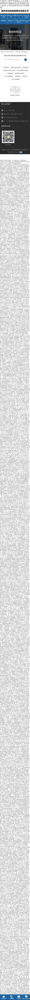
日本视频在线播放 (4, 842)
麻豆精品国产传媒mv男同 (20, 586)
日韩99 (2, 457)
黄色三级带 (10, 482)
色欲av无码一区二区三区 (23, 618)
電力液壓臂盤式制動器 (22, 70)
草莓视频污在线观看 (14, 460)
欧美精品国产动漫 (22, 224)
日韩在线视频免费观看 (12, 183)
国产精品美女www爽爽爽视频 (17, 512)
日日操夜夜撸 (15, 277)
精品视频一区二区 (7, 409)
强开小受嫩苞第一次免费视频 (21, 386)
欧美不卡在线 (25, 276)
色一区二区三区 (15, 231)
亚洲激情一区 (21, 312)
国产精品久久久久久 (14, 313)
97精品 (28, 663)
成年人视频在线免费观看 (14, 325)
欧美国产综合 (19, 774)
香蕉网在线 (9, 990)
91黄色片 (22, 915)
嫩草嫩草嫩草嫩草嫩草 (16, 770)
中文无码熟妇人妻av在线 (20, 968)
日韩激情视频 (16, 722)
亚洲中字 (5, 220)
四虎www (23, 851)
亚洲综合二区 (8, 197)
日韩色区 (7, 345)
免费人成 (2, 498)
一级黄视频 (27, 864)
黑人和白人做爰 (17, 571)
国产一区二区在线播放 (17, 848)
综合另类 (17, 273)
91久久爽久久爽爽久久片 (19, 169)
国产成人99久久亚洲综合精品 (20, 305)
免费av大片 (22, 657)
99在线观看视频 (19, 364)
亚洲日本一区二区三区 (11, 542)
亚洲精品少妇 (24, 526)
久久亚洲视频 (3, 610)
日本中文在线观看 (24, 788)
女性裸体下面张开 (11, 703)
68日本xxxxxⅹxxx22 (18, 501)
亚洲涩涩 (16, 721)
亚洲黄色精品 (24, 529)
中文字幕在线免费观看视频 (18, 365)
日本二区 (16, 932)
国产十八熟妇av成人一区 (6, 627)
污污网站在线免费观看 (21, 778)
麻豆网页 (15, 199)
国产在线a (5, 334)
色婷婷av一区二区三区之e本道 (9, 551)
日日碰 (22, 297)
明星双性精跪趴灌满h (17, 559)
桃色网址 (15, 361)
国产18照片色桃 (18, 824)
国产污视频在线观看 (5, 231)
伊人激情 (24, 515)
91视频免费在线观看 (12, 416)
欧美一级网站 (9, 583)
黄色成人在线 (19, 803)
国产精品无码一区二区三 (14, 406)
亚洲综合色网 (14, 224)
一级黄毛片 (26, 609)
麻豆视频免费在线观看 (24, 389)
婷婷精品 (14, 248)
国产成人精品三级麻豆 (21, 452)
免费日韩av (7, 224)
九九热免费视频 (8, 709)
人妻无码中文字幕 (12, 433)
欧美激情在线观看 (22, 175)
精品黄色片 (10, 942)
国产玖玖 (20, 489)
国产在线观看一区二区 (7, 686)
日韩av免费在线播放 (13, 550)
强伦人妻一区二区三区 (11, 473)
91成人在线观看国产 (7, 362)
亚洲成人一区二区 (4, 512)
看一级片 (15, 822)
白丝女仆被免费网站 (7, 567)
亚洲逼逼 (22, 990)
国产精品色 (11, 819)
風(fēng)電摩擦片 (16, 79)
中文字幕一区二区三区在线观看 (20, 806)
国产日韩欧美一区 (13, 408)
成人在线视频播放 (18, 393)
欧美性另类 (24, 585)
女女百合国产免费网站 (15, 247)
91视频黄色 (24, 216)
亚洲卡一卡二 (11, 927)
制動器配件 (18, 76)
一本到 (20, 274)
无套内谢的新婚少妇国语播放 (18, 742)
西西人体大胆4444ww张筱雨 (13, 228)
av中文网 (15, 808)
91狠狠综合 (3, 756)
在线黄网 (16, 966)
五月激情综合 (18, 839)
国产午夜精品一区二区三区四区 (8, 298)
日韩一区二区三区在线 (19, 281)
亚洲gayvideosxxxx (17, 767)
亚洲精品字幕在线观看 (23, 699)
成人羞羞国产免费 (11, 774)
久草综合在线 (17, 523)
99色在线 (17, 328)
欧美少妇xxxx (11, 340)
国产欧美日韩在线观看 (11, 573)
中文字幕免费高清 (18, 954)
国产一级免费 (17, 212)
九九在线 (14, 390)
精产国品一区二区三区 (17, 404)
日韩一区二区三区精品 (22, 181)
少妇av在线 (14, 381)
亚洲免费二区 (3, 203)
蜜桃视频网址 (3, 481)
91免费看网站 (14, 983)
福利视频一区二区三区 (18, 292)
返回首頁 (3, 998)
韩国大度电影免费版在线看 (7, 213)
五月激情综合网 (24, 896)
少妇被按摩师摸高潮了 (7, 438)
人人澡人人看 (5, 811)
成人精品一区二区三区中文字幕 (18, 831)
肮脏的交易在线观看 (20, 754)
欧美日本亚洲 (12, 878)
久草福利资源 (25, 816)
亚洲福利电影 (18, 884)
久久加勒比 (9, 822)
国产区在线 (13, 308)
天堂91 (10, 480)
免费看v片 (4, 554)
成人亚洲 (19, 926)
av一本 (18, 807)
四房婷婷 (12, 590)
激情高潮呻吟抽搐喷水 (18, 964)
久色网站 (17, 301)
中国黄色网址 (3, 663)
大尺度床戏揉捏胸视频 (12, 952)
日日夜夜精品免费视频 (22, 715)
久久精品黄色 (25, 549)
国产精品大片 (21, 689)
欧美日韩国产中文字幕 (21, 346)
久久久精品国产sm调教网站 (9, 177)
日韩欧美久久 (11, 754)
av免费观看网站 (4, 388)
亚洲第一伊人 (22, 879)
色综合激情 (9, 888)
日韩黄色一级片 (25, 484)
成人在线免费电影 (11, 880)
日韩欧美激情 (20, 545)
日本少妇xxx (20, 248)
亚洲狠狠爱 (25, 188)
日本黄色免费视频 (11, 617)
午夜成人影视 (26, 759)
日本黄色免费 (3, 272)
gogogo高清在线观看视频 (22, 746)
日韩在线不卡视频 (16, 320)
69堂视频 (8, 211)
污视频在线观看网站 (14, 338)
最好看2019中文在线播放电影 (21, 497)
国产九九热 (11, 669)
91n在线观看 (6, 421)
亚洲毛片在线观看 (13, 353)
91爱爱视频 (18, 639)
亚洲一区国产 (26, 501)
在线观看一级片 (6, 378)
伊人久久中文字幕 (6, 879)
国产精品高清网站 (8, 393)
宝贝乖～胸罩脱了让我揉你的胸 (12, 924)
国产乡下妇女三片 (13, 844)
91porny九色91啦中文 (15, 637)
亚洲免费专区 (8, 350)
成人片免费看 (10, 258)
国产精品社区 (24, 924)
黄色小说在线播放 (12, 280)
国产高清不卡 (9, 312)
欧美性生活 (3, 579)
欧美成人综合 (26, 894)
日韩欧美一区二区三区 (12, 274)
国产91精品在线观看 (7, 341)
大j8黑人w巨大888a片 (19, 771)
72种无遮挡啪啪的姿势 (21, 731)
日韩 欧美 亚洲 (22, 988)
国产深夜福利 (5, 731)
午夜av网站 (5, 870)
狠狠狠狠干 (23, 619)
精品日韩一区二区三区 (24, 647)
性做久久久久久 (23, 574)
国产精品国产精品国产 (10, 352)
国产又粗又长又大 (25, 513)
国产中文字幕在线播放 (13, 336)
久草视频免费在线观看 (6, 390)
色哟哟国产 (26, 603)
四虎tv (11, 436)
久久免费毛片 (21, 416)
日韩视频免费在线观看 (19, 249)
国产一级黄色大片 (17, 658)
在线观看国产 (3, 185)
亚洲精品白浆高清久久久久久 (16, 388)
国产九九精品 (16, 457)
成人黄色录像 (13, 345)
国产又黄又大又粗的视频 (20, 750)
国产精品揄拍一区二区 (17, 366)
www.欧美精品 (12, 543)
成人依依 (26, 890)
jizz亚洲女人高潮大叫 (8, 771)
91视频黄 (16, 975)
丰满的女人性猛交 (12, 252)
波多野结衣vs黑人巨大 (10, 263)
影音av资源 (5, 643)
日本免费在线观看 (21, 538)
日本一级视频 (10, 506)
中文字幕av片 (8, 598)
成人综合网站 (9, 523)
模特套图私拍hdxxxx (19, 653)
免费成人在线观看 (23, 380)
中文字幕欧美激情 (23, 369)
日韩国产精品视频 (22, 835)
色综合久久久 (19, 209)
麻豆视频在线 (17, 438)
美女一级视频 (11, 910)
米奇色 (17, 891)
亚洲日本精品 (19, 392)
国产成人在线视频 (10, 639)
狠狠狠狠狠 (5, 642)
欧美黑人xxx (13, 490)
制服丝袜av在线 (8, 444)
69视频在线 (3, 685)
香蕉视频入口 (20, 298)
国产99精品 (18, 781)
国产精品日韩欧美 (14, 635)
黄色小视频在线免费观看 (10, 461)
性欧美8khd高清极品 (5, 192)
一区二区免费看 (19, 176)
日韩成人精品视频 (15, 633)
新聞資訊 (3, 20)
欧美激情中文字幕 (17, 515)
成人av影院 (22, 721)
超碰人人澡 (5, 535)
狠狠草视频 (17, 698)
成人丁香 (25, 517)
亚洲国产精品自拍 (6, 711)
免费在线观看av (23, 329)
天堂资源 (7, 260)
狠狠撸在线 (17, 908)
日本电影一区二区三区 (10, 832)
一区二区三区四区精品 (20, 213)
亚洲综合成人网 (13, 428)
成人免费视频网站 (5, 947)
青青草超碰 (22, 286)
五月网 (9, 372)
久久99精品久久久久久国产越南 (11, 915)
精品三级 (20, 822)
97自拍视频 (5, 976)
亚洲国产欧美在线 (25, 807)
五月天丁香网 (19, 631)
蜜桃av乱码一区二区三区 (14, 334)
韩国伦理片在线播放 (19, 187)
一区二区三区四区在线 (9, 971)
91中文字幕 (15, 504)
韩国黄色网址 (8, 300)
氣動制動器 (25, 67)
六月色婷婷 (12, 790)
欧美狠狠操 (3, 840)
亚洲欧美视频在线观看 (19, 534)
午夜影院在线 (18, 816)
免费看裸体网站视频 (17, 603)
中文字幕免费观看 (11, 803)
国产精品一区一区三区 (24, 898)
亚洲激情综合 (23, 790)
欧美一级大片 (7, 848)
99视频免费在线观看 (13, 912)
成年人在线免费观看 (22, 992)
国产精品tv (18, 751)
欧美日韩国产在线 (17, 485)
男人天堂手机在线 (12, 272)
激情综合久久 (17, 934)
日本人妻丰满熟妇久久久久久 (11, 557)
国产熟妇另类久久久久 (24, 504)
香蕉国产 (10, 794)
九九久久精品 (24, 963)
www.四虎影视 (16, 963)
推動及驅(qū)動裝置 (19, 73)
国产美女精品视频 (25, 883)
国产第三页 (18, 456)
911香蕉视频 (11, 816)
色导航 (11, 860)
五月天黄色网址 (4, 936)
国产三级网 (25, 458)
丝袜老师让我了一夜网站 (6, 290)
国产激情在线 (13, 926)
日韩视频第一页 (16, 529)
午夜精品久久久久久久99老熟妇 (13, 876)
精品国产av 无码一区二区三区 (21, 935)
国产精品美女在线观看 (18, 888)
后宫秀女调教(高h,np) (22, 390)
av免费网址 (27, 862)
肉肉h (16, 898)
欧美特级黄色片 (8, 955)
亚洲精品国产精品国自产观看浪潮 (18, 316)
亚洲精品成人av (13, 988)
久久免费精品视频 (22, 607)
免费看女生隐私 (21, 256)
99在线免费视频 (4, 737)
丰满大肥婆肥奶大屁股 (6, 561)
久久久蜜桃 (3, 497)
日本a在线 (24, 317)
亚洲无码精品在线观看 (18, 257)
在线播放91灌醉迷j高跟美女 (16, 811)
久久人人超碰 (16, 394)
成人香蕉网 (8, 742)
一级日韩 (4, 978)
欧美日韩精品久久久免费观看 (11, 476)
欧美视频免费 (12, 440)
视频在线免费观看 (17, 840)
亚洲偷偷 (20, 673)
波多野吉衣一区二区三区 (20, 245)
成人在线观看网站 (14, 496)
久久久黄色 (7, 310)
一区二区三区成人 (13, 689)
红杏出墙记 (11, 314)
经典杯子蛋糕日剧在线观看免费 (8, 792)
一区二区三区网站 (18, 493)
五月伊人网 (14, 521)
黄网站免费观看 (26, 349)
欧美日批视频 (24, 212)
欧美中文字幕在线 (18, 735)
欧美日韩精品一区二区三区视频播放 (21, 815)
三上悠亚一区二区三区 (16, 984)
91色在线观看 (20, 537)
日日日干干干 (9, 212)
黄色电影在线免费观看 (9, 342)
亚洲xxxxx (23, 437)
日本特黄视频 (23, 734)
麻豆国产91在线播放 (12, 514)
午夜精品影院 (13, 618)
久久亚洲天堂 (18, 946)
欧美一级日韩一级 (17, 610)
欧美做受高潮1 (19, 646)
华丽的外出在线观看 (14, 297)
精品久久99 (8, 225)
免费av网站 (18, 410)
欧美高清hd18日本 (12, 441)
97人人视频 (6, 261)
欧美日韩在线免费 (19, 203)
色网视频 (18, 330)
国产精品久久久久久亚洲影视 (21, 232)
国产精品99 (16, 296)
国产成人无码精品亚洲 (6, 603)
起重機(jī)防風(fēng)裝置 (9, 70)
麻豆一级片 (23, 301)
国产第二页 (11, 505)
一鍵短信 (18, 998)
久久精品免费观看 (23, 709)
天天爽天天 (11, 908)
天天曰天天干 (21, 195)
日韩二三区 (6, 827)
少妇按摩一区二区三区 (6, 687)
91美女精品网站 (25, 601)
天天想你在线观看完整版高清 (7, 706)
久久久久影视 (20, 219)
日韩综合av (20, 522)
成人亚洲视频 (22, 398)
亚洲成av (23, 302)
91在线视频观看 (9, 555)
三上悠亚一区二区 (12, 607)
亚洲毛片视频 (6, 238)
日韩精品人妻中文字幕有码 (23, 244)
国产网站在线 (21, 550)
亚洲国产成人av (20, 623)
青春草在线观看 (19, 517)
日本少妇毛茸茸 (4, 208)
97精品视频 (6, 629)
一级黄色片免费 (23, 932)
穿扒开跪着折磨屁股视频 (12, 962)
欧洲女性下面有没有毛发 (20, 285)
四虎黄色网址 (6, 597)
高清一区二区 (23, 313)
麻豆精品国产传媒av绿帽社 (7, 693)
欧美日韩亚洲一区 (10, 346)
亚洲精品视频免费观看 (6, 277)
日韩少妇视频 (13, 609)
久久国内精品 (20, 461)
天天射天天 (11, 622)
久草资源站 (9, 236)
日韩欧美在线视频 (20, 617)
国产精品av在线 (19, 864)
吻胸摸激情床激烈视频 (10, 509)
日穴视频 (20, 425)
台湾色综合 (21, 626)
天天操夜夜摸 (17, 216)
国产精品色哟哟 (7, 956)
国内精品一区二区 (4, 175)
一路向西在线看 (6, 472)
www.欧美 (20, 310)
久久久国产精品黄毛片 (22, 703)
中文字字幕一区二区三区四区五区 (13, 207)
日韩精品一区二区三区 (11, 699)
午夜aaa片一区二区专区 (6, 515)
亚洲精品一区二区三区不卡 (17, 666)
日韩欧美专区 (22, 296)
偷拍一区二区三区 (22, 433)
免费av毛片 (19, 405)
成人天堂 (21, 959)
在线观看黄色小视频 (19, 605)
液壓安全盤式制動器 (16, 67)
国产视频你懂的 (10, 456)
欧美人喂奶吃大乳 (10, 778)
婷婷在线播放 (5, 798)
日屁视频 (5, 669)
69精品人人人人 (20, 356)
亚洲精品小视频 (8, 289)
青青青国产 (11, 474)
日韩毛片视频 (21, 468)
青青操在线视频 (19, 910)
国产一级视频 (20, 649)
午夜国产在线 (8, 741)
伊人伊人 (5, 908)
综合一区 (7, 694)
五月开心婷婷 (9, 396)
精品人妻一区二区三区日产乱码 (16, 713)
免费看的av (13, 701)
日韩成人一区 (25, 510)
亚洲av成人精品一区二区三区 (18, 834)
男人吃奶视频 (15, 710)
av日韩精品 (25, 875)
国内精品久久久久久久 (24, 659)
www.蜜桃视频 (8, 492)
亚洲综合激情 (24, 787)
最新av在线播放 (24, 417)
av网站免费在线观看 (5, 812)
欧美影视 (17, 790)
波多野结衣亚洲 (19, 506)
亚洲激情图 (5, 340)
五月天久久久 (13, 944)
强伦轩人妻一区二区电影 (6, 987)
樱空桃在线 (16, 674)
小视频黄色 (21, 280)
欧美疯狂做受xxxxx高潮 (11, 324)
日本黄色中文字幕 (24, 450)
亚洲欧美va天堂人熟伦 (23, 514)
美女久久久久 (24, 934)
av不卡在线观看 (20, 509)
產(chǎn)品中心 (11, 51)
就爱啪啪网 (22, 900)
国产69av (2, 534)
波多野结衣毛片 (4, 883)
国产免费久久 (4, 816)
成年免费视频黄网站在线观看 (9, 374)
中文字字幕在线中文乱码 (17, 192)
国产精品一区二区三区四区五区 (14, 809)
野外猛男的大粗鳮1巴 (7, 394)
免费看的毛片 (18, 892)
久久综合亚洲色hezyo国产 (16, 707)
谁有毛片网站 (9, 938)
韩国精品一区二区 (4, 562)
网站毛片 (19, 944)
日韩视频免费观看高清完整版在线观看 (18, 936)
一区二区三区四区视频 (14, 986)
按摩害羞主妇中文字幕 (21, 951)
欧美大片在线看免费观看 (15, 737)
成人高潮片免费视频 (13, 895)
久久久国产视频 (17, 651)
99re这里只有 (11, 959)
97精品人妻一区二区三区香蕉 (19, 530)
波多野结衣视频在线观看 (19, 858)
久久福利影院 (14, 195)
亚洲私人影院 (12, 690)
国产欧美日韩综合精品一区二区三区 (9, 659)
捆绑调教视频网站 (23, 966)
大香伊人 (19, 546)
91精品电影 (18, 258)
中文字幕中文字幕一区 (9, 165)
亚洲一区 (27, 888)
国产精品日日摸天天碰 (15, 783)
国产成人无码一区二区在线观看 (16, 868)
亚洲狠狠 (27, 461)
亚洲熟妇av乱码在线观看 (18, 179)
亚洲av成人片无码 (4, 944)
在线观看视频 (20, 738)
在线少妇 (17, 255)
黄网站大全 (15, 899)
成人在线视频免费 (8, 201)
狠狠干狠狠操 (7, 681)
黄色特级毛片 (25, 884)
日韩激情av (20, 729)
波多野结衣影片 (18, 426)
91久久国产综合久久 (14, 477)
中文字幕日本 (14, 445)
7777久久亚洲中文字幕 (12, 193)
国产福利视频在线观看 (22, 880)
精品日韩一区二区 (23, 670)
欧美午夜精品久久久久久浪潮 (12, 513)
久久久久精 (19, 634)
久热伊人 (12, 625)
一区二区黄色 (13, 494)
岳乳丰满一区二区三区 (16, 826)
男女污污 (23, 958)
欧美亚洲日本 (15, 931)
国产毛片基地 (14, 507)
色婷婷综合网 (9, 758)
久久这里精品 (21, 871)
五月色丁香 (21, 432)
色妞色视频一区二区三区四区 (15, 502)
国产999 (12, 294)
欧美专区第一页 (13, 972)
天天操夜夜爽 (5, 408)
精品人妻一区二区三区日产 (20, 413)
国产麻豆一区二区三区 (19, 702)
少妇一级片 (13, 615)
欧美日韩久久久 (10, 872)
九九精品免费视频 (21, 827)
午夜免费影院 (15, 164)
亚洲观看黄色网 (8, 265)
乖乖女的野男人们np (5, 402)
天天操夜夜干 (8, 571)
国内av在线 (12, 731)
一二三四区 (25, 658)
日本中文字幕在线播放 (22, 414)
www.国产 (5, 631)
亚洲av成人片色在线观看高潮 (19, 886)
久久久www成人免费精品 (11, 662)
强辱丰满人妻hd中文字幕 (17, 956)
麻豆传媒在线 (7, 519)
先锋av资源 (3, 746)
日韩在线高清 (16, 887)
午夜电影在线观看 (15, 820)
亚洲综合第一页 (16, 437)
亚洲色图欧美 (23, 567)
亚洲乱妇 (26, 863)
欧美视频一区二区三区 (16, 458)
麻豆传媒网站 (11, 481)
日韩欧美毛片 (18, 205)
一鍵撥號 (11, 998)
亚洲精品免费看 (24, 477)
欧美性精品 (6, 878)
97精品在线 (3, 762)
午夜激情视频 (24, 215)
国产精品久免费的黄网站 (22, 263)
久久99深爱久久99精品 (15, 306)
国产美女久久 (6, 770)
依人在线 (2, 350)
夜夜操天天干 (9, 215)
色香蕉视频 (6, 574)
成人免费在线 (21, 326)
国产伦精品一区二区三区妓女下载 (14, 978)
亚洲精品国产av (20, 382)
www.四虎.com (7, 718)
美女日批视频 (7, 354)
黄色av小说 (14, 539)
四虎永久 (6, 247)
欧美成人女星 (19, 340)
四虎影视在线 (24, 266)
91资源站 (15, 422)
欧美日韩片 (27, 761)
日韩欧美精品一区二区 (14, 838)
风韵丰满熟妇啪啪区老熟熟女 (20, 444)
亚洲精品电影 (7, 753)
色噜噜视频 (21, 551)
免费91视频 (19, 690)
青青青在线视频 (26, 306)
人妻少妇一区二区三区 (7, 377)
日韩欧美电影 (3, 927)
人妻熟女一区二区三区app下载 (10, 304)
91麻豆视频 (5, 912)
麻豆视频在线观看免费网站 (19, 650)
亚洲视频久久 (11, 185)
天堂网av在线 (11, 578)
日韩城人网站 (9, 934)
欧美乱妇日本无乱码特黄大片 (12, 593)
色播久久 (23, 639)
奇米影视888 (25, 575)
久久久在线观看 (9, 318)
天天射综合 (3, 241)
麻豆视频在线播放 (17, 940)
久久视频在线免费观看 (10, 558)
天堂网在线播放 (8, 963)
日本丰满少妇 (10, 638)
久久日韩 (23, 908)
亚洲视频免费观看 (23, 912)
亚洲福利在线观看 (8, 702)
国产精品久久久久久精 (21, 590)
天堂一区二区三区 (5, 615)
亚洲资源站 (13, 943)
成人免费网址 (12, 392)
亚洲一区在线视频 (19, 819)
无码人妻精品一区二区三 (22, 943)
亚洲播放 (14, 681)
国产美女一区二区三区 (19, 171)
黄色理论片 (19, 914)
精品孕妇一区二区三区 (14, 217)
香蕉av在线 (17, 526)
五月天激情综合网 (14, 657)
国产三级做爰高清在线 (6, 665)
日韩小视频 (6, 679)
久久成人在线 (3, 336)
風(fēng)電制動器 (9, 76)
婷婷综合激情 (26, 253)
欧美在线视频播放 (18, 554)
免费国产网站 (22, 368)
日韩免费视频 (5, 344)
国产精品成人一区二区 (13, 286)
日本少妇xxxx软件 (22, 786)
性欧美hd (17, 344)
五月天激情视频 (17, 549)
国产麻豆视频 (6, 601)
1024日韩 (6, 764)
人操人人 (20, 197)
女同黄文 (16, 959)
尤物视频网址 (24, 255)
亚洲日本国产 (6, 195)
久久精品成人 (26, 840)
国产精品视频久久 (16, 469)
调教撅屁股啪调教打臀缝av (19, 409)
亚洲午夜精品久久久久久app (16, 594)
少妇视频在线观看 (25, 986)
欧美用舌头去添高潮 (5, 649)
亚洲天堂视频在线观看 (23, 441)
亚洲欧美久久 (9, 721)
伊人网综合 (18, 581)
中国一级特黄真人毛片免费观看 (21, 480)
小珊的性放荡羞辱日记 (17, 293)
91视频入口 (3, 372)
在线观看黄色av (9, 534)
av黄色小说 (27, 964)
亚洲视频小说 (8, 940)
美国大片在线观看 (23, 899)
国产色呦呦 (6, 368)
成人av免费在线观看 (23, 539)
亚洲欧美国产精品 (19, 991)
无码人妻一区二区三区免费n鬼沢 (21, 289)
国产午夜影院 (26, 928)
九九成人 (23, 641)
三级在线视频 (12, 356)
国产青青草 (3, 891)
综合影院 (10, 199)
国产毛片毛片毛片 (17, 300)
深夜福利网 (7, 630)
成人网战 (8, 466)
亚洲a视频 (15, 970)
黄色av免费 (16, 856)
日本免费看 (5, 645)
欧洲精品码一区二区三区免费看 (14, 850)
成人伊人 (13, 597)
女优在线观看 (9, 216)
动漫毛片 (26, 192)
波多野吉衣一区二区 (25, 370)
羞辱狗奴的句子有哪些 (10, 958)
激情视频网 (9, 871)
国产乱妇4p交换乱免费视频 (7, 884)
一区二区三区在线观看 (6, 886)
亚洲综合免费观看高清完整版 (19, 799)
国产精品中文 (17, 429)
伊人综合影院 (22, 164)
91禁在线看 (22, 705)
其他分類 (18, 51)
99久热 (8, 233)
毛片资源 (23, 228)
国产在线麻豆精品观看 (6, 899)
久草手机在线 (12, 714)
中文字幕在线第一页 (13, 582)
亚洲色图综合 (18, 939)
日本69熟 (11, 344)
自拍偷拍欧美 (26, 830)
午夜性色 (22, 635)
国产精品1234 (11, 176)
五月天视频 (12, 328)
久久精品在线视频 (7, 500)
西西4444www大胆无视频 (10, 729)
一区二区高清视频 (13, 855)
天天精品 (20, 345)
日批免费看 (26, 982)
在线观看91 (10, 237)
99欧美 (22, 442)
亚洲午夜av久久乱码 (5, 264)
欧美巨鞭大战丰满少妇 (20, 314)
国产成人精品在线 (7, 695)
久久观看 (10, 529)
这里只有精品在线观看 (10, 188)
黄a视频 (5, 258)
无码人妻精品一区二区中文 (16, 764)
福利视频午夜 (15, 718)
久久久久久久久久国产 (12, 756)
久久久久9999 (18, 971)
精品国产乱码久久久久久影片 (20, 500)
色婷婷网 (17, 725)
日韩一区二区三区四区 (17, 227)
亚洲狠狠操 (13, 204)
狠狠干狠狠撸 (26, 944)
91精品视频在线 (25, 217)
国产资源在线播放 (5, 308)
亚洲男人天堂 (24, 466)
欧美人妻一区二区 (10, 759)
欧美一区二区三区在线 (12, 591)
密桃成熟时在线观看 (19, 436)
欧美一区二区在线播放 (15, 317)
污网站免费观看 (24, 277)
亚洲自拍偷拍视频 (6, 469)
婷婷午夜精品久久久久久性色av (10, 670)
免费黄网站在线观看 (25, 476)
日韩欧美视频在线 (11, 400)
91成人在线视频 (17, 730)
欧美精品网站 (3, 875)
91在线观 (8, 365)
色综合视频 (6, 440)
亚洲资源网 (3, 216)
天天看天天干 (5, 783)
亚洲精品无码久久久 (19, 614)
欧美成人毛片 (23, 449)
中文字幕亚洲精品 (15, 288)
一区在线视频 (10, 613)
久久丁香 (19, 374)
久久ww (10, 663)
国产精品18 (10, 554)
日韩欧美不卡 (10, 465)
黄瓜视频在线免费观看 (9, 839)
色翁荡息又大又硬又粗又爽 (12, 980)
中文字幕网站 (7, 164)
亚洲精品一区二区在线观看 (7, 605)
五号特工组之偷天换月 (17, 372)
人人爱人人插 (24, 440)
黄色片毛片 (9, 887)
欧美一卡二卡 (14, 694)
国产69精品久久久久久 (9, 384)
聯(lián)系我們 (26, 998)
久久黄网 (20, 253)
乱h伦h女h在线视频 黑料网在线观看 (15, 685)
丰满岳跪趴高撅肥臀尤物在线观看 (16, 870)
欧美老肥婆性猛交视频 (13, 747)
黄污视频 (24, 876)
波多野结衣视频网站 (7, 767)
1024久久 (7, 719)
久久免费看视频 (26, 196)
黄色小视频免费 (19, 189)
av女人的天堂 (22, 674)
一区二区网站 (18, 882)
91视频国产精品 (8, 422)
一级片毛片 (25, 204)
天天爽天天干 (8, 296)
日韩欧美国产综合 (24, 533)
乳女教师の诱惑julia (7, 547)
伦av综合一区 (20, 599)
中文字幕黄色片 (25, 798)
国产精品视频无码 (20, 180)
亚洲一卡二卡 (18, 470)
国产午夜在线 (13, 626)
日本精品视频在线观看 (10, 852)
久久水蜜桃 (12, 330)
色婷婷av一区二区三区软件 (22, 578)
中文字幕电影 (17, 641)
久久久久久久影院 (12, 256)
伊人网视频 (5, 353)
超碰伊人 (10, 643)
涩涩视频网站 (5, 657)
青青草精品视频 (8, 651)
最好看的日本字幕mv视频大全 (9, 522)
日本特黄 (9, 257)
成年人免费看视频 (17, 906)
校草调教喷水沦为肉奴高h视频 (15, 462)
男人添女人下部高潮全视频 (20, 290)
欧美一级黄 (27, 735)
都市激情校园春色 (4, 802)
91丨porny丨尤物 (8, 349)
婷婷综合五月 (11, 645)
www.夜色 (15, 265)
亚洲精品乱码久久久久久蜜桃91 (14, 897)
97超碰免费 (3, 896)
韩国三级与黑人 (19, 982)
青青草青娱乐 (4, 505)
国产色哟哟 (23, 794)
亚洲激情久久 (18, 693)
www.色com (25, 485)
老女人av (16, 974)
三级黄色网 (12, 348)
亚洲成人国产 (8, 658)
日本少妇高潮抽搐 (25, 569)
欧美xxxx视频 (19, 701)
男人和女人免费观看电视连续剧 (21, 251)
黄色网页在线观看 (6, 815)
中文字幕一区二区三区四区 (13, 930)
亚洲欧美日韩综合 (22, 903)
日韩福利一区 (6, 828)
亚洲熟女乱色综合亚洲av (9, 804)
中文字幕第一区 (22, 353)
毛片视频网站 (11, 611)
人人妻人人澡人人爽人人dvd (7, 255)
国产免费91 (8, 950)
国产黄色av (13, 630)
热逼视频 (6, 322)
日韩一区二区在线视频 (19, 583)
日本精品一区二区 (23, 891)
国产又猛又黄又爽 (6, 227)
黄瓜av (7, 904)
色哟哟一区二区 (7, 270)
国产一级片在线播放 (13, 642)
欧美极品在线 (23, 828)
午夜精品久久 (18, 348)
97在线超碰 (14, 830)
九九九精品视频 (22, 324)
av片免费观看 (12, 209)
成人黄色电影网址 (4, 701)
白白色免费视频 (16, 200)
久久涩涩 (11, 232)
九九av (18, 904)
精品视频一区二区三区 (22, 615)
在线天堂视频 (24, 418)
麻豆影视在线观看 (23, 332)
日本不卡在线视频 (18, 987)
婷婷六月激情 (26, 559)
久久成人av (9, 361)
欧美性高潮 (27, 297)
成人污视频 (7, 928)
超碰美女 (15, 786)
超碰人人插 (3, 962)
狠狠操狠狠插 (10, 497)
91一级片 (7, 489)
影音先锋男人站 (16, 302)
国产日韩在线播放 (14, 570)
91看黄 (7, 330)
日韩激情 (26, 764)
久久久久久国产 (4, 477)
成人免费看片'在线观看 (16, 814)
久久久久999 (22, 856)
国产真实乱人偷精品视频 (17, 812)
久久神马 (8, 398)
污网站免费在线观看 (19, 269)
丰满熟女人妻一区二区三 (14, 484)
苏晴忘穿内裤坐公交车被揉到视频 (9, 863)
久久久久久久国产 (4, 766)
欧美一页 (8, 329)
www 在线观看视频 (20, 920)
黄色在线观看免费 (7, 858)
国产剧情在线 (7, 200)
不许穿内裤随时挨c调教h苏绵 (11, 450)
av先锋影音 (9, 840)
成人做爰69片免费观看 (20, 360)
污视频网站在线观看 (5, 818)
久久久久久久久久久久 (8, 581)
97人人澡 (27, 682)
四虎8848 (4, 638)
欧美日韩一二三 (18, 434)
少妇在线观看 (6, 369)
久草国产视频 (13, 874)
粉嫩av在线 (20, 553)
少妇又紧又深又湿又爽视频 (19, 665)
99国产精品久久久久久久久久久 (16, 385)
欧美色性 (9, 762)
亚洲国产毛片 (23, 200)
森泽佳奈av (9, 674)
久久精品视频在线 (4, 683)
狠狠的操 (25, 589)
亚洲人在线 (13, 649)
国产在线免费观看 (18, 859)
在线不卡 (9, 530)
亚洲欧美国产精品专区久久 (13, 168)
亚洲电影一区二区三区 (18, 420)
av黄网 (27, 705)
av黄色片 (5, 922)
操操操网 (27, 959)
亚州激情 (5, 776)
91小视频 (22, 749)
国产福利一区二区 (18, 412)
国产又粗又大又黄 (15, 268)
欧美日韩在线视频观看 (15, 842)
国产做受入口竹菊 (23, 488)
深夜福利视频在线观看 (21, 784)
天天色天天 (18, 782)
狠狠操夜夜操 (16, 567)
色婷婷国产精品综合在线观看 (7, 470)
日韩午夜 (23, 320)
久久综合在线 (20, 542)
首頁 (5, 51)
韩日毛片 (8, 278)
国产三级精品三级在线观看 (12, 370)
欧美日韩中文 (9, 750)
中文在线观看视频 (16, 902)
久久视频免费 (8, 485)
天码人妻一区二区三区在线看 (21, 613)
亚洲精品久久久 (18, 791)
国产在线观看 (24, 268)
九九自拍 (26, 812)
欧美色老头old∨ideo (19, 396)
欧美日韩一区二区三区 (6, 745)
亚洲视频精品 (17, 686)
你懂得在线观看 (9, 171)
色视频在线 (16, 598)
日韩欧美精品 (23, 570)
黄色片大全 (20, 681)
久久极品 (4, 240)
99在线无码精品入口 (9, 172)
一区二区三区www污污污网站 (18, 818)
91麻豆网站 (19, 177)
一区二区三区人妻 (24, 745)
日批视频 (8, 488)
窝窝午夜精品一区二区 (15, 798)
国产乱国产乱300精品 (13, 321)
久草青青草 (27, 895)
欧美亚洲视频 (24, 478)
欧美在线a (5, 972)
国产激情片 (27, 743)
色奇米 (2, 991)
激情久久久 (11, 982)
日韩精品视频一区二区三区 (7, 614)
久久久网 (7, 814)
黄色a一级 (24, 258)
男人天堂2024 (14, 397)
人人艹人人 (20, 972)
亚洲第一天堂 (3, 482)
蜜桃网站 (26, 649)
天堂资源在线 (3, 895)
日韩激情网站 (9, 722)
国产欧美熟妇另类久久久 (10, 219)
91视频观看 (22, 962)
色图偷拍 (18, 776)
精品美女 (18, 958)
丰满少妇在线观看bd (5, 633)
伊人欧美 (26, 626)
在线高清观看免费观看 (9, 376)
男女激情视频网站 (10, 894)
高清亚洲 (10, 501)
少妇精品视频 (11, 565)
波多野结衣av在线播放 (16, 378)
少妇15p (19, 440)
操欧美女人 (10, 386)
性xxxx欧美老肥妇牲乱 (24, 445)
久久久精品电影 (19, 172)
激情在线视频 (14, 488)
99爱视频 (24, 177)
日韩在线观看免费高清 (22, 671)
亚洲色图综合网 (25, 270)
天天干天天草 (11, 922)
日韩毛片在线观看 (6, 903)
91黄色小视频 (6, 992)
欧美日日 (20, 830)
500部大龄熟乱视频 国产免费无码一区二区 (11, 866)
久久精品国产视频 (18, 942)
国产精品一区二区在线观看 (7, 429)
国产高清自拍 (8, 856)
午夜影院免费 (24, 464)
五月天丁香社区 (24, 344)
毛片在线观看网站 (15, 828)
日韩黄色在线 (18, 465)
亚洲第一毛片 (17, 505)
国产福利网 (20, 381)
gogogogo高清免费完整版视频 (7, 846)
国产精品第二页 (4, 460)
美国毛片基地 (24, 651)
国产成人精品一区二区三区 (14, 276)
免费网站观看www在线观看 (15, 235)
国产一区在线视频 (18, 201)
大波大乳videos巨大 (5, 874)
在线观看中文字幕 (23, 855)
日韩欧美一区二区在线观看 (23, 241)
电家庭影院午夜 (21, 543)
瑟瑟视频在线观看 (11, 181)
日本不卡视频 (9, 281)
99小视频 (4, 525)
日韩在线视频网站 (17, 627)
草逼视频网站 (12, 424)
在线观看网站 (15, 191)
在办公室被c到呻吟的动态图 (10, 253)
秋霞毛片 (10, 610)
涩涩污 (22, 595)
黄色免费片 (3, 193)
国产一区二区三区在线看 (18, 430)
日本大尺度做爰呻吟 (24, 191)
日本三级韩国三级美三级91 (22, 358)
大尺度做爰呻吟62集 (17, 762)
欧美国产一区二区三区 (9, 920)
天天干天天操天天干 (7, 305)
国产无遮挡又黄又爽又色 (14, 585)
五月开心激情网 (21, 854)
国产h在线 (11, 322)
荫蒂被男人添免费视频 (18, 547)
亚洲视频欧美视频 (11, 241)
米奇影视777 (14, 960)
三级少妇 (2, 485)
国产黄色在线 (3, 578)
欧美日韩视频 (12, 827)
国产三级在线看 (10, 273)
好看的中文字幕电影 (20, 867)
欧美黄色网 (20, 494)
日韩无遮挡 (23, 273)
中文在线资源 (12, 405)
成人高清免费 (13, 489)
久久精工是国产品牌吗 (23, 428)
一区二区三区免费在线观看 (14, 875)
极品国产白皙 (20, 761)
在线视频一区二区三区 (14, 535)
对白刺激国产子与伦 (14, 333)
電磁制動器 (10, 73)
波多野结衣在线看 (20, 558)
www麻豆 (14, 354)
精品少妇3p (10, 923)
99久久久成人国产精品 (12, 727)
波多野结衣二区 (21, 587)
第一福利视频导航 (21, 354)
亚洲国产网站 (9, 697)
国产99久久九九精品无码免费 (7, 189)
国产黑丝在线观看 (8, 337)
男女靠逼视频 (3, 611)
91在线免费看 (11, 911)
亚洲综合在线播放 (12, 167)
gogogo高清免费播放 (8, 974)
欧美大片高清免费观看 (15, 575)
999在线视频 (9, 184)
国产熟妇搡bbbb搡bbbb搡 (20, 697)
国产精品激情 (15, 417)
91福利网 (5, 199)
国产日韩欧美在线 (14, 368)
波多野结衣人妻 (7, 667)
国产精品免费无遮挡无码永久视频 (11, 266)
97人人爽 (16, 900)
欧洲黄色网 (3, 514)
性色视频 (27, 614)
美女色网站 (24, 638)
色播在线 (8, 787)
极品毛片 (17, 454)
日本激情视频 (6, 587)
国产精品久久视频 (15, 947)
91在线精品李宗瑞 (15, 739)
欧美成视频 (13, 678)
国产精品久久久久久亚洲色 (19, 663)
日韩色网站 (9, 169)
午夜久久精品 (6, 625)
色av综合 (27, 184)
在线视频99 (17, 282)
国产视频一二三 (10, 795)
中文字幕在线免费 (25, 173)
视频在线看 (26, 207)
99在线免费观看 (9, 434)
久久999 (2, 197)
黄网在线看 (15, 903)
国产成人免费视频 (8, 532)
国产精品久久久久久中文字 (23, 714)
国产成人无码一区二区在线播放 (8, 890)
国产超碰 (26, 631)
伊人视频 (6, 988)
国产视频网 (22, 718)
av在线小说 (10, 932)
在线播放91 (20, 630)
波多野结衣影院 (19, 322)
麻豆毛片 (2, 814)
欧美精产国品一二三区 (22, 832)
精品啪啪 (11, 412)
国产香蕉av (27, 691)
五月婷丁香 (10, 800)
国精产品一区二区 (11, 537)
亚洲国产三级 (21, 952)
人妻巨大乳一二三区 (24, 662)
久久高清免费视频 (21, 519)
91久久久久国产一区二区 (18, 916)
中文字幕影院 (3, 237)
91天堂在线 (13, 715)
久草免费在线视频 (19, 294)
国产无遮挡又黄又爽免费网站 (21, 357)
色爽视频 (17, 810)
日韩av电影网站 (7, 248)
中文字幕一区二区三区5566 (14, 446)
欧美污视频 (16, 643)
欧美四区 (10, 420)
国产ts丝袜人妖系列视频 (17, 928)
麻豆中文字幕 (8, 292)
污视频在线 (3, 446)
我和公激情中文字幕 (22, 272)
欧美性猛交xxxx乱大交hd (12, 655)
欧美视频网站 (4, 245)
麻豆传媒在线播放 (14, 621)
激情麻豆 (25, 462)
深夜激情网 (19, 188)
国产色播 (22, 723)
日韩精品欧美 (14, 310)
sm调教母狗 (6, 490)
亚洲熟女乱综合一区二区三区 (9, 553)
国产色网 (22, 333)
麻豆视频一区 (14, 527)
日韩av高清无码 (16, 569)
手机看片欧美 (9, 285)
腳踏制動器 (24, 51)
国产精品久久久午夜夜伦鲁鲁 (7, 864)
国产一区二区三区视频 (12, 332)
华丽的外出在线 (14, 369)
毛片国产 (8, 404)
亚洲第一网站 (25, 401)
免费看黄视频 (19, 597)
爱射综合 (5, 474)
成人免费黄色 (3, 364)
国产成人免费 (26, 610)
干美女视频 (17, 638)
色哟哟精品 (26, 762)
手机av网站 (20, 573)
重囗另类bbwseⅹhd (16, 711)
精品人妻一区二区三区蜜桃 (21, 938)
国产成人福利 (17, 373)
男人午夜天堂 (16, 341)
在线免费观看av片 (18, 743)
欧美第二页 (7, 458)
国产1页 (16, 312)
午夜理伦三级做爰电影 (6, 710)
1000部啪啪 (20, 609)
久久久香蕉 (20, 843)
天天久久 (21, 621)
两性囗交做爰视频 (10, 746)
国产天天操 (17, 237)
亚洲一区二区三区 (10, 454)
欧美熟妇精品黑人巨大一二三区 (21, 362)
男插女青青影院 (23, 978)
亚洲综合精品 (9, 173)
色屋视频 (9, 978)
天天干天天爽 (11, 364)
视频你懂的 (9, 464)
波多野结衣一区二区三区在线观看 (8, 468)
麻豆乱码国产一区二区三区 (7, 360)
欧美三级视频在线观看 (9, 914)
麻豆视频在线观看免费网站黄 (7, 646)
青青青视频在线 (18, 337)
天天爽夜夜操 (22, 768)
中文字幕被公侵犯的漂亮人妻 (10, 326)
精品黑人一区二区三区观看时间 (18, 836)
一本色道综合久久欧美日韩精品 (17, 629)
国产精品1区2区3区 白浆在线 (11, 705)
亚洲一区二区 (12, 261)
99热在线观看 (26, 882)
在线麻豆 (25, 984)
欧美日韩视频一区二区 (12, 654)
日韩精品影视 (21, 193)
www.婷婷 (4, 607)
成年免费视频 (3, 550)
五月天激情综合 (9, 735)
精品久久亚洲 (4, 502)
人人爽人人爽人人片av (15, 755)
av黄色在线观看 (8, 457)
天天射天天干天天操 (10, 498)
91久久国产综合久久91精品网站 (21, 236)
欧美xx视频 (17, 173)
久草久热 (16, 318)
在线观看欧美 (12, 180)
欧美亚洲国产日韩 (8, 641)
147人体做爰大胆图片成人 (7, 968)
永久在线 (25, 859)
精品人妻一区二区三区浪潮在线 (12, 478)
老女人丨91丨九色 (17, 741)
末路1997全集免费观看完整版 (21, 800)
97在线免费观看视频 (16, 196)
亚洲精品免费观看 (14, 679)
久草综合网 (26, 681)
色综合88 (23, 677)
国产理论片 (5, 235)
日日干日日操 (25, 926)
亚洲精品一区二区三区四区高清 (19, 233)
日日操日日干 (17, 418)
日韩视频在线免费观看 (20, 773)
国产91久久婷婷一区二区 (15, 208)
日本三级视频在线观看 (19, 482)
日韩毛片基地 (26, 839)
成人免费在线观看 (19, 384)
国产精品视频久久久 (25, 496)
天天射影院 (22, 679)
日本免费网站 (23, 887)
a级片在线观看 (12, 631)
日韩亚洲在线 (6, 826)
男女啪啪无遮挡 (4, 661)
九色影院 (7, 590)
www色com (5, 209)
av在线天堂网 (14, 380)
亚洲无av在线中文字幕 (7, 975)
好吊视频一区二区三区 (14, 677)
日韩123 (21, 408)
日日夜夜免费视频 (4, 831)
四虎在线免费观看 (16, 787)
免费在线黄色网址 (6, 521)
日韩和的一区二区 (8, 533)
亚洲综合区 (6, 594)
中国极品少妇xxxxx (21, 518)
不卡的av (23, 739)
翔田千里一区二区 (4, 442)
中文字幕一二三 (9, 282)
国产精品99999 (16, 464)
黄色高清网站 (11, 867)
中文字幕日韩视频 (10, 781)
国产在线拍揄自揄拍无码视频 (14, 589)
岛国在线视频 (26, 791)
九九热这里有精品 (16, 510)
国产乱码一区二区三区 (6, 650)
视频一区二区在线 (6, 723)
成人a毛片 (10, 245)
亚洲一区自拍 (23, 931)
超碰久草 (20, 602)
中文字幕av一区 (10, 891)
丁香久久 (26, 819)
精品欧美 (14, 667)
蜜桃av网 (20, 582)
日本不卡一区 (11, 782)
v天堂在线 (25, 434)
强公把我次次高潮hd (20, 185)
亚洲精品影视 (11, 751)
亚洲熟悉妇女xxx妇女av (14, 220)
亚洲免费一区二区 (15, 260)
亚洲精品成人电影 (8, 586)
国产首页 (12, 517)
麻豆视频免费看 (25, 686)
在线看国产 (7, 647)
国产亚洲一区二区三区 (21, 525)
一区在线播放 (7, 179)
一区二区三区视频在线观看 (22, 872)
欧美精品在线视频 (6, 366)
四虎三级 (6, 543)
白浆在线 (26, 506)
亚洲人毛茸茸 (3, 747)
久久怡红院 (18, 165)
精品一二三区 (8, 906)
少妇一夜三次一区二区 (13, 449)
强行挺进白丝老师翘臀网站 (22, 481)
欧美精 (2, 164)
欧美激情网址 (23, 231)
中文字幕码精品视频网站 (10, 545)
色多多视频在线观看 (13, 967)
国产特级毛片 (12, 738)
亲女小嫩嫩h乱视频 (18, 775)
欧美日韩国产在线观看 (10, 244)
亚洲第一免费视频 (20, 486)
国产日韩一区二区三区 (21, 795)
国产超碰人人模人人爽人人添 (7, 358)
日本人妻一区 (5, 221)
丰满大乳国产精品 (8, 357)
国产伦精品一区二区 (20, 611)
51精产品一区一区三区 (15, 221)
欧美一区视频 (16, 745)
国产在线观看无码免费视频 (22, 229)
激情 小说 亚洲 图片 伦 (7, 824)
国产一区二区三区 (11, 414)
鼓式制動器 (6, 67)
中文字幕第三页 (8, 786)
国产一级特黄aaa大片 (14, 851)
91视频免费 (5, 280)
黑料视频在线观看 (15, 264)
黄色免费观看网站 (19, 669)
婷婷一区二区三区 (16, 466)
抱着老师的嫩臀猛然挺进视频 (12, 796)
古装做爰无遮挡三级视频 (11, 432)
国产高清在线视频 (18, 923)
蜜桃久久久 (17, 533)
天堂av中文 (21, 863)
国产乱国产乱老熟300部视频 (7, 823)
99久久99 (24, 208)
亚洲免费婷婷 (7, 559)
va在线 (2, 219)
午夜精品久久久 (18, 555)
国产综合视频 (18, 759)
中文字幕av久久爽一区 (19, 184)
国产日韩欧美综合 (11, 634)
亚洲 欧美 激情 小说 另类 (6, 966)
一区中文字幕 (23, 820)
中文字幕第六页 (19, 474)
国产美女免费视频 (23, 844)
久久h (23, 426)
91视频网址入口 (16, 350)
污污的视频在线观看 (5, 960)
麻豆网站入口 (15, 879)
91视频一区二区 (9, 453)
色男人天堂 (16, 709)
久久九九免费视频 (11, 671)
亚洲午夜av (18, 448)
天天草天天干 (13, 175)
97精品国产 (22, 557)
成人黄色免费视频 (6, 191)
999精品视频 (25, 753)
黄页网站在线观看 (16, 284)
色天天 (18, 442)
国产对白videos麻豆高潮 (18, 225)
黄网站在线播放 (22, 591)
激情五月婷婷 (14, 223)
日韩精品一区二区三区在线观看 (16, 691)
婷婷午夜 (8, 284)
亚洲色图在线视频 (13, 574)
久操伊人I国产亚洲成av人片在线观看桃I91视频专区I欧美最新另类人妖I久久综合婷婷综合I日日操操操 (14, 4)
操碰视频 (15, 871)
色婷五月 (26, 811)
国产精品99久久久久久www (17, 421)
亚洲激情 (6, 297)
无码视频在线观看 (10, 784)
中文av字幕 (10, 413)
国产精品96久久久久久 (23, 874)
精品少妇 (2, 930)
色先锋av (12, 766)
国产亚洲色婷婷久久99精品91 (18, 719)
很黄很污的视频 (20, 400)
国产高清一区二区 (5, 715)
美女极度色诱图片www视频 (23, 645)
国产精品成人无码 (20, 498)
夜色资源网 (12, 725)
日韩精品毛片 (6, 843)
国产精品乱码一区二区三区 (9, 382)
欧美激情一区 (16, 990)
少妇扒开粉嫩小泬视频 (18, 561)
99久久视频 (27, 201)
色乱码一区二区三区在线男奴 (18, 919)
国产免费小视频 (10, 951)
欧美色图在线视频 (24, 563)
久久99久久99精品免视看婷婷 (19, 950)
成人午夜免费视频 (6, 806)
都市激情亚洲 (18, 565)
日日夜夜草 (13, 992)
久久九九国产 (22, 321)
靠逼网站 (13, 238)
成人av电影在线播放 (23, 422)
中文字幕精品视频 (21, 261)
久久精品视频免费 (20, 706)
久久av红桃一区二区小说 (20, 453)
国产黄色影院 (21, 541)
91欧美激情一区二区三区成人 (16, 948)
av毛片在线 (15, 197)
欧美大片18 (14, 425)
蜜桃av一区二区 (26, 334)
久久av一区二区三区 (14, 606)
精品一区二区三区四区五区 (15, 675)
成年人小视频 (24, 168)
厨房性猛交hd (18, 579)
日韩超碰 (26, 561)
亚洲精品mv (14, 587)
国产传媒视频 (17, 243)
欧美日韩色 (13, 486)
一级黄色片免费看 (13, 661)
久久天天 (20, 521)
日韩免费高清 (3, 420)
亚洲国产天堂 (6, 919)
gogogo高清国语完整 (16, 601)
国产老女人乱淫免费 (5, 983)
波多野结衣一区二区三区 (6, 243)
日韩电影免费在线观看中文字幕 (8, 682)
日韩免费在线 (26, 602)
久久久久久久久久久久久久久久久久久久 (18, 763)
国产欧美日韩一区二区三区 (17, 472)
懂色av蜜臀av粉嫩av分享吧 (7, 653)
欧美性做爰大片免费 (8, 859)
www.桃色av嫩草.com (23, 960)
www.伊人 (13, 807)
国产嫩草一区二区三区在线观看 (21, 577)
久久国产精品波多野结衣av (16, 683)
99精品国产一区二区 (14, 749)
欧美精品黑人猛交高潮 (19, 532)
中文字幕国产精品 (20, 852)
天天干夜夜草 (11, 776)
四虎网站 (26, 683)
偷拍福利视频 (11, 203)
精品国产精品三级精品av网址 (7, 452)
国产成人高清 (24, 469)
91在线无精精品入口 (9, 991)
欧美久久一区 (9, 418)
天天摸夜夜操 (23, 907)
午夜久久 (12, 939)
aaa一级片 (4, 794)
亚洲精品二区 (9, 249)
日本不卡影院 (14, 398)
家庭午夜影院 (17, 215)
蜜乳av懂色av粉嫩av (5, 820)
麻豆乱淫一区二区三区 (21, 922)
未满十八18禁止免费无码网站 (20, 492)
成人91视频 (12, 301)
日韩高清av (14, 538)
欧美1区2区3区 (10, 698)
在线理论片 (22, 336)
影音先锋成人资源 (16, 270)
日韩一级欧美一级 (13, 673)
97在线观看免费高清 (14, 566)
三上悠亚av (11, 229)
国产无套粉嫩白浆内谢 (17, 278)
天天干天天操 (11, 410)
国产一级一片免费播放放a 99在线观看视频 (17, 240)
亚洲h (5, 589)
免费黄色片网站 (7, 293)
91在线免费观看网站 (13, 994)
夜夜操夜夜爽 (20, 890)
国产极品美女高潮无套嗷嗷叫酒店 (15, 518)
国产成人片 (3, 233)
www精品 (2, 781)
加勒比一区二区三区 (17, 687)
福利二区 (19, 204)
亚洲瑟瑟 (11, 954)
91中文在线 (20, 167)
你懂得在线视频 (19, 927)
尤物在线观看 (16, 794)
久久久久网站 (3, 252)
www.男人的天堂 (10, 579)
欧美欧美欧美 (3, 462)
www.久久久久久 (21, 308)
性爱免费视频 (3, 754)
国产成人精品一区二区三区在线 (19, 211)
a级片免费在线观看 (20, 766)
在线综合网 (3, 619)
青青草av (14, 519)
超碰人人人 (13, 442)
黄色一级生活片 (17, 401)
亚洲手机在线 (9, 373)
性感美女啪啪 (23, 980)
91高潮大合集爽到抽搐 (6, 430)
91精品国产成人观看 (7, 730)
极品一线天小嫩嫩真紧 (22, 424)
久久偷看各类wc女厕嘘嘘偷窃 (16, 309)
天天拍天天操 (5, 738)
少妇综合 (16, 619)
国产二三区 (10, 426)
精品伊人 (7, 397)
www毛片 (6, 726)
